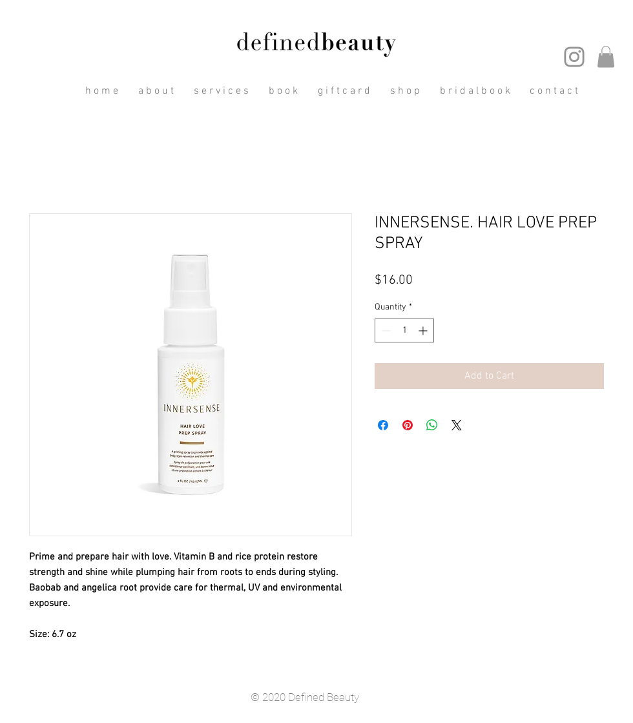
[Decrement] (385, 330)
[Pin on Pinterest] (407, 425)
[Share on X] (456, 425)
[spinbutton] (404, 330)
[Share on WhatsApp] (432, 425)
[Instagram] (574, 56)
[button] (606, 56)
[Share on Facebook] (383, 425)
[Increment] (424, 330)
